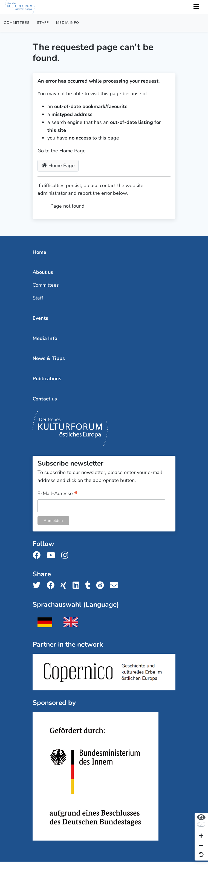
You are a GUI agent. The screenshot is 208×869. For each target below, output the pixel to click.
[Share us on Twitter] (38, 585)
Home (39, 252)
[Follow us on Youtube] (53, 555)
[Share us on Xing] (65, 585)
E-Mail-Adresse (57, 494)
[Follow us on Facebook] (38, 555)
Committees (17, 22)
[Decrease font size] (201, 845)
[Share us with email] (115, 585)
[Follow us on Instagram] (66, 555)
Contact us (45, 399)
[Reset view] (201, 854)
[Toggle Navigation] (196, 7)
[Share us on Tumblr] (89, 585)
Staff (43, 22)
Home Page (58, 165)
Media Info (67, 22)
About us (43, 272)
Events (40, 318)
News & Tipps (49, 358)
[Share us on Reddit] (101, 585)
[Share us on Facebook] (52, 585)
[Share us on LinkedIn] (78, 585)
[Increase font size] (201, 836)
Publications (47, 378)
